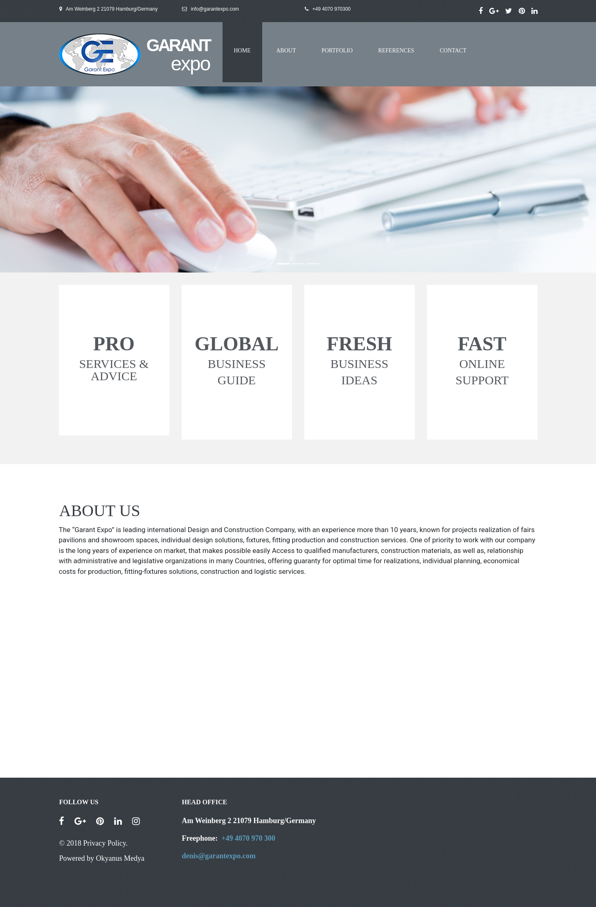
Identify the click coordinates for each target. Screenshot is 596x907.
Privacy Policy (104, 843)
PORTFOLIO (337, 50)
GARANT (178, 45)
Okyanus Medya (120, 858)
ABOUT (286, 50)
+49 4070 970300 (332, 9)
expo (190, 63)
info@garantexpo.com (210, 9)
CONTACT (453, 50)
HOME (242, 50)
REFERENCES (396, 50)
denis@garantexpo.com (219, 856)
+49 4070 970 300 (248, 838)
